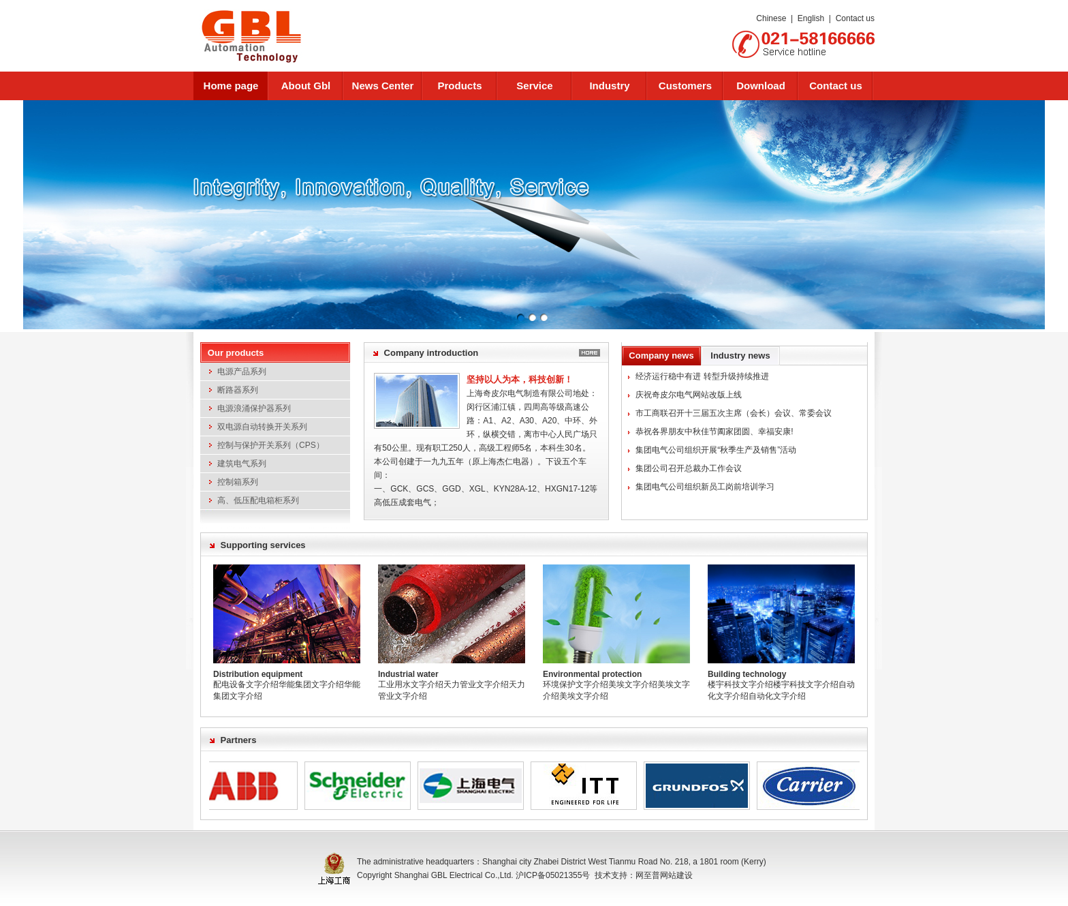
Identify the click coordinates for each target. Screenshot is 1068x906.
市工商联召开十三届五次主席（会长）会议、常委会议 (733, 413)
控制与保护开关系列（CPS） (270, 445)
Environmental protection (592, 674)
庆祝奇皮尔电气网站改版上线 (688, 394)
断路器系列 (237, 390)
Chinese (771, 18)
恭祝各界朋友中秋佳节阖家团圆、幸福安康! (714, 431)
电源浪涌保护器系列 (254, 408)
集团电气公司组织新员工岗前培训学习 (704, 487)
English (811, 18)
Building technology (747, 674)
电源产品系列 (241, 371)
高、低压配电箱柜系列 (258, 500)
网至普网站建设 (664, 875)
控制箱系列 (237, 482)
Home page (231, 85)
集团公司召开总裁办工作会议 (688, 468)
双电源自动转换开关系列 (262, 427)
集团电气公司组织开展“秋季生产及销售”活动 (715, 450)
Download (760, 85)
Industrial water (408, 674)
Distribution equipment (257, 674)
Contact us (855, 18)
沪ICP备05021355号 (553, 875)
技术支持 (611, 875)
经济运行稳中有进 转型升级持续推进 (701, 376)
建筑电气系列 (241, 463)
